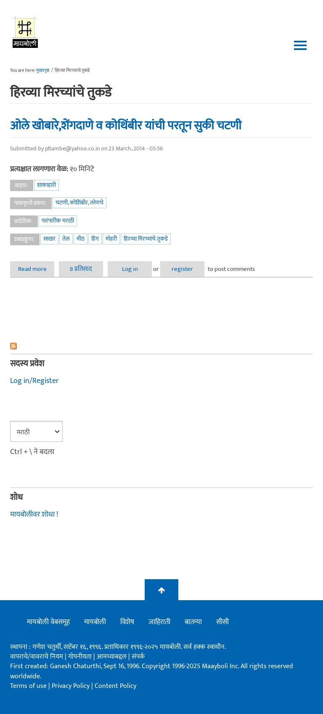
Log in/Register (34, 381)
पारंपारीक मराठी (58, 221)
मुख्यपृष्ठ (42, 70)
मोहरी (111, 239)
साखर (49, 239)
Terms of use (28, 686)
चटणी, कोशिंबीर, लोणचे (79, 202)
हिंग (95, 239)
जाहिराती (159, 622)
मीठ (81, 239)
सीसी (222, 622)
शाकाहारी (46, 185)
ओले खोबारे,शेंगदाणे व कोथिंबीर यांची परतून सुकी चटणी (125, 126)
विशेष (127, 622)
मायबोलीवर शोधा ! (34, 514)
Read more (36, 269)
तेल (66, 239)
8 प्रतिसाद (81, 269)
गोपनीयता (80, 656)
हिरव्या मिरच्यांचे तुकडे (146, 239)
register (182, 269)
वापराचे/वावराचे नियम (36, 656)
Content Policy (115, 686)
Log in (130, 269)
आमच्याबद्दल (112, 656)
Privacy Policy (71, 686)
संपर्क (138, 656)
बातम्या (193, 622)
